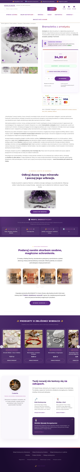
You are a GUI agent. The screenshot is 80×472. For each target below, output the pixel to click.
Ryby (46, 111)
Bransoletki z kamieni (66, 109)
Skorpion (20, 23)
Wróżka (40, 14)
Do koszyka (62, 78)
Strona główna (11, 14)
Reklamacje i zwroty (45, 459)
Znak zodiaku (13, 23)
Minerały (69, 14)
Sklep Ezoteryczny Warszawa (21, 452)
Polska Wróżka (36, 455)
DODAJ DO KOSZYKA (40, 212)
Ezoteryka (58, 14)
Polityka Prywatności (32, 459)
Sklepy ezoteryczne (49, 455)
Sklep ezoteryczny (26, 14)
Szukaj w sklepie (9, 5)
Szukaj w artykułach (23, 5)
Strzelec (54, 111)
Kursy (50, 14)
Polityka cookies (57, 459)
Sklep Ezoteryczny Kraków (40, 452)
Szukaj (52, 8)
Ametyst (59, 109)
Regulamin (22, 459)
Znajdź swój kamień (40, 19)
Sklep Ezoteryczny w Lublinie (58, 452)
